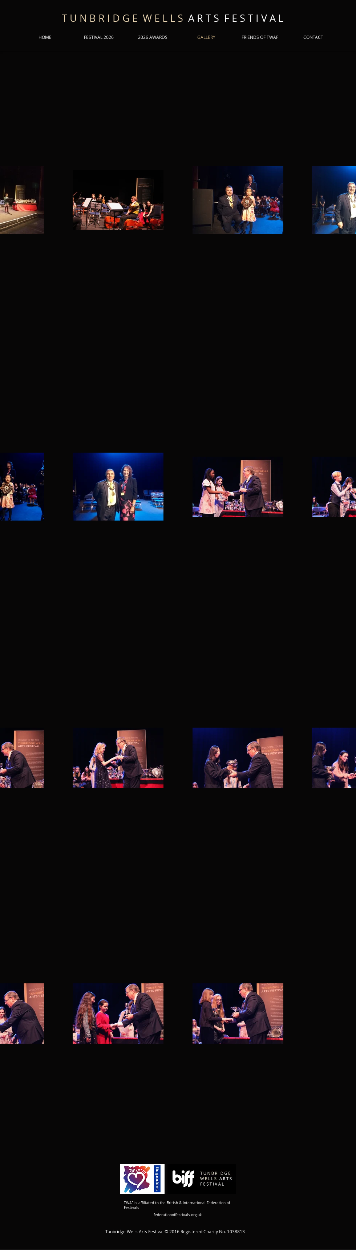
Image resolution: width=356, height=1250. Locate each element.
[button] (99, 37)
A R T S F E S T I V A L (172, 18)
